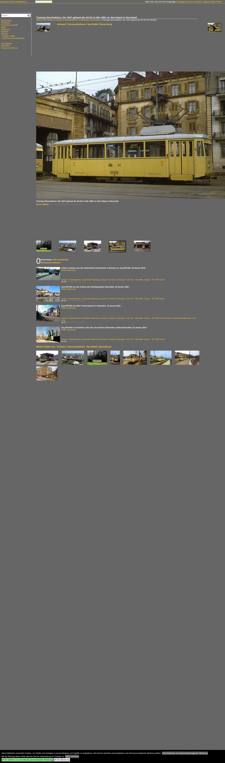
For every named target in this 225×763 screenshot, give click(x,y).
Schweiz (59, 20)
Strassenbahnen (71, 20)
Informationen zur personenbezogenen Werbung (185, 753)
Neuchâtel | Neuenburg (90, 20)
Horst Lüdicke (42, 204)
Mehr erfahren (72, 756)
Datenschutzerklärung (9, 48)
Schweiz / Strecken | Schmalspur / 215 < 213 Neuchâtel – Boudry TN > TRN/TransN (132, 280)
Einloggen (180, 2)
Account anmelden (194, 2)
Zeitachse (5, 46)
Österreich (5, 29)
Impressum (47, 2)
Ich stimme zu (62, 760)
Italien (3, 27)
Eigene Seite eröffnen (213, 2)
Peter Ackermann (68, 270)
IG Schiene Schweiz (9, 25)
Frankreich (5, 23)
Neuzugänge (6, 43)
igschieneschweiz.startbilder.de (13, 2)
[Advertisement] (54, 50)
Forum (38, 2)
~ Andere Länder (8, 36)
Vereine (4, 34)
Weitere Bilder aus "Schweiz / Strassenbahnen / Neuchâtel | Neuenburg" (74, 346)
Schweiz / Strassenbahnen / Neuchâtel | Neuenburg (84, 24)
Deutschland (6, 21)
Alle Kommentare (61, 260)
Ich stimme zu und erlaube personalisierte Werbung (27, 760)
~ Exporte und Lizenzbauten (13, 38)
